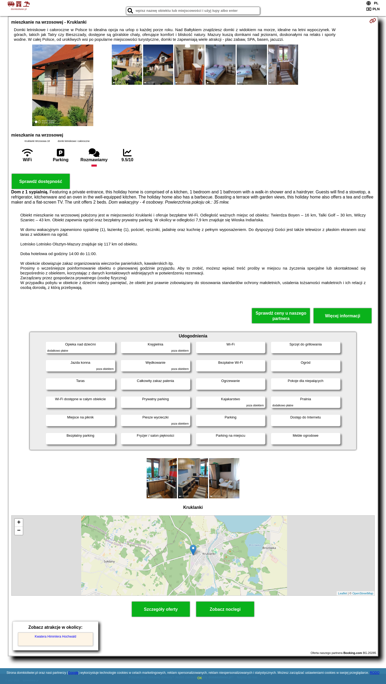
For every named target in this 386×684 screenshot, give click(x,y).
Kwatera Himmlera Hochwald (55, 636)
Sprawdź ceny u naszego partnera (280, 316)
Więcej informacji (342, 316)
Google (73, 673)
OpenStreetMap (362, 593)
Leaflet (342, 593)
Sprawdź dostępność (40, 181)
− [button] (19, 531)
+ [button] (19, 523)
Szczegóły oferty (161, 609)
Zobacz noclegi (225, 609)
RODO (375, 673)
